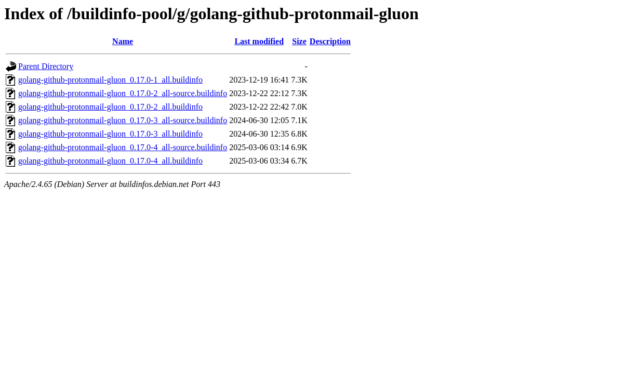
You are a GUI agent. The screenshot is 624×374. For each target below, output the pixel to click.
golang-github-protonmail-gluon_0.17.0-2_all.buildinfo (110, 106)
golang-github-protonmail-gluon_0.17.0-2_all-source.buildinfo (122, 93)
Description (330, 41)
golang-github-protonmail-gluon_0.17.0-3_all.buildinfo (110, 133)
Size (299, 41)
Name (122, 41)
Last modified (259, 41)
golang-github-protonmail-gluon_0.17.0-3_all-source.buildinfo (122, 120)
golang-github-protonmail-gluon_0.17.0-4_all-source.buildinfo (122, 147)
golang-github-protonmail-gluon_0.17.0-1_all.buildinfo (110, 79)
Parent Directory (45, 66)
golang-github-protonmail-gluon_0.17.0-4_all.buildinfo (110, 160)
